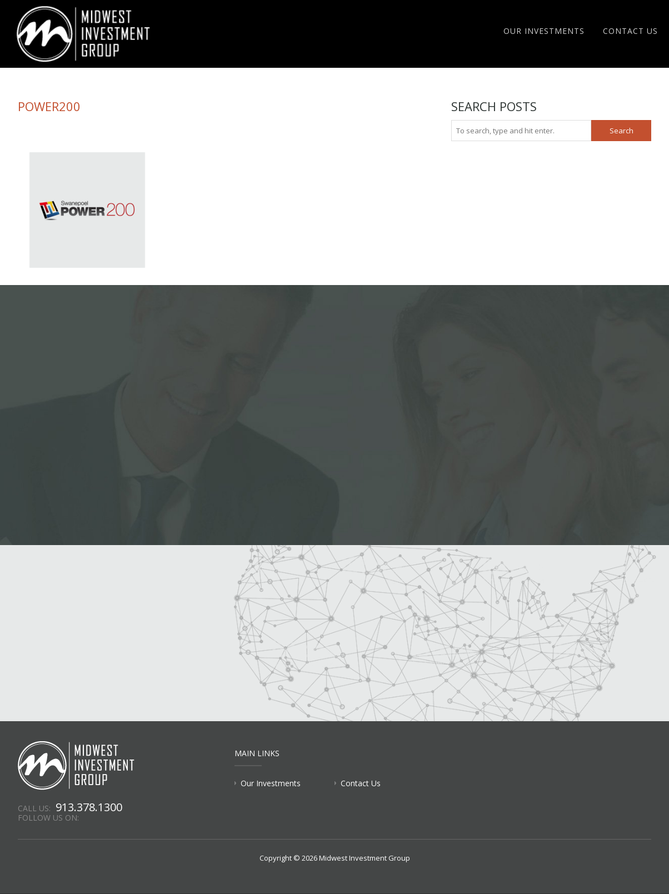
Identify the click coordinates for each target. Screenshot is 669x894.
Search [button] (621, 131)
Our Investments (544, 31)
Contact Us (630, 31)
